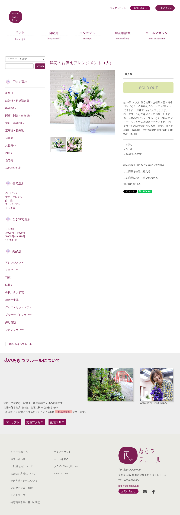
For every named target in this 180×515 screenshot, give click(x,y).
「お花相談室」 (63, 411)
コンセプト (12, 422)
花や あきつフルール (20, 344)
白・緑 (129, 149)
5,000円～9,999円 (134, 154)
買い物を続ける (132, 184)
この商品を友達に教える (136, 171)
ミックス (10, 208)
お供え (129, 144)
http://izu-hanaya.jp (128, 485)
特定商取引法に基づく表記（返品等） (144, 165)
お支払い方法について (23, 473)
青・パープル (12, 204)
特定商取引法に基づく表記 (25, 502)
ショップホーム (19, 451)
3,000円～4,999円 (15, 232)
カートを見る (61, 459)
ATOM (64, 473)
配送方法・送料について (24, 480)
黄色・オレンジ (13, 196)
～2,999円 (10, 229)
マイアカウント (118, 8)
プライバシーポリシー (66, 466)
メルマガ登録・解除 (22, 488)
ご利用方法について (22, 466)
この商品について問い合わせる (140, 177)
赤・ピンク (11, 193)
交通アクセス (34, 422)
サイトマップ (18, 495)
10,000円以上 (12, 240)
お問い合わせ (140, 8)
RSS (56, 473)
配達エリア (57, 422)
